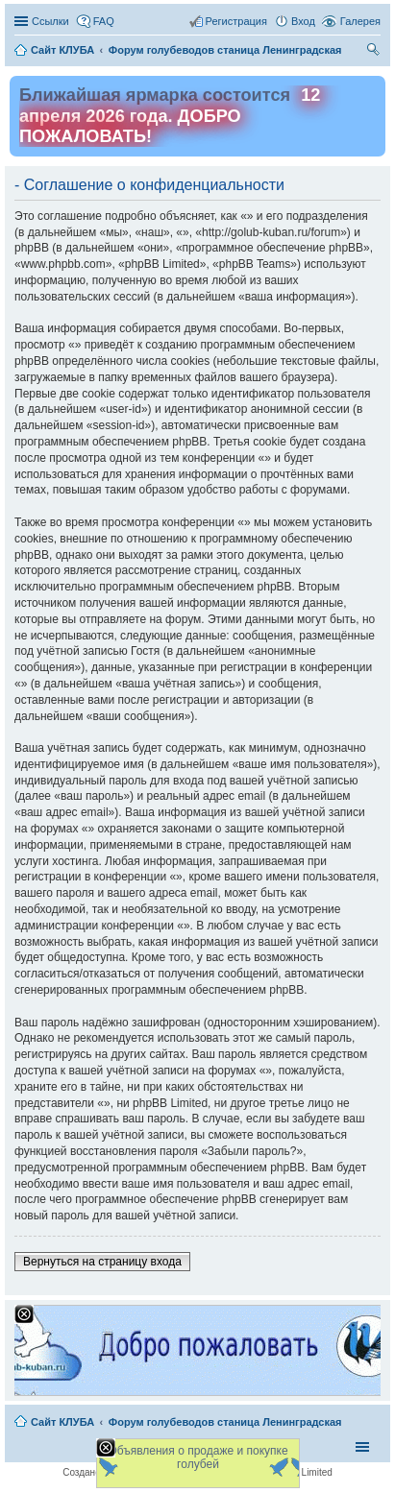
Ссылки (50, 21)
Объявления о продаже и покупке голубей (197, 1457)
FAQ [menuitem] (103, 21)
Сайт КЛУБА (62, 1422)
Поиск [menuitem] (375, 52)
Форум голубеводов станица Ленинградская (225, 1422)
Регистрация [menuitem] (236, 21)
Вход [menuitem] (303, 21)
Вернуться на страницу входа (102, 1261)
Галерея (360, 21)
